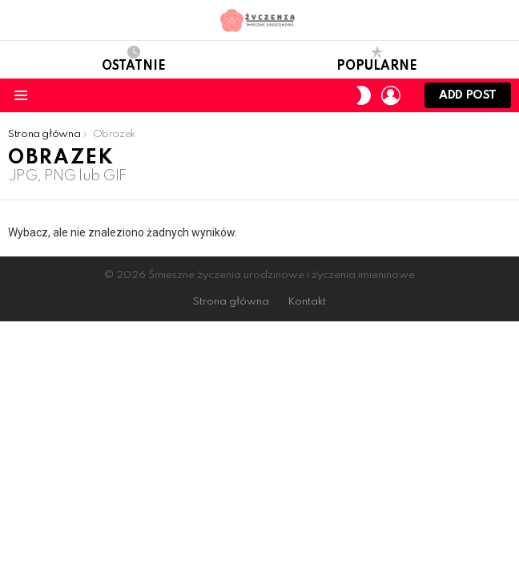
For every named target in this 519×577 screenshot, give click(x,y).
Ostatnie (134, 59)
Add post (468, 99)
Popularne (376, 59)
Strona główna (231, 302)
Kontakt (307, 302)
